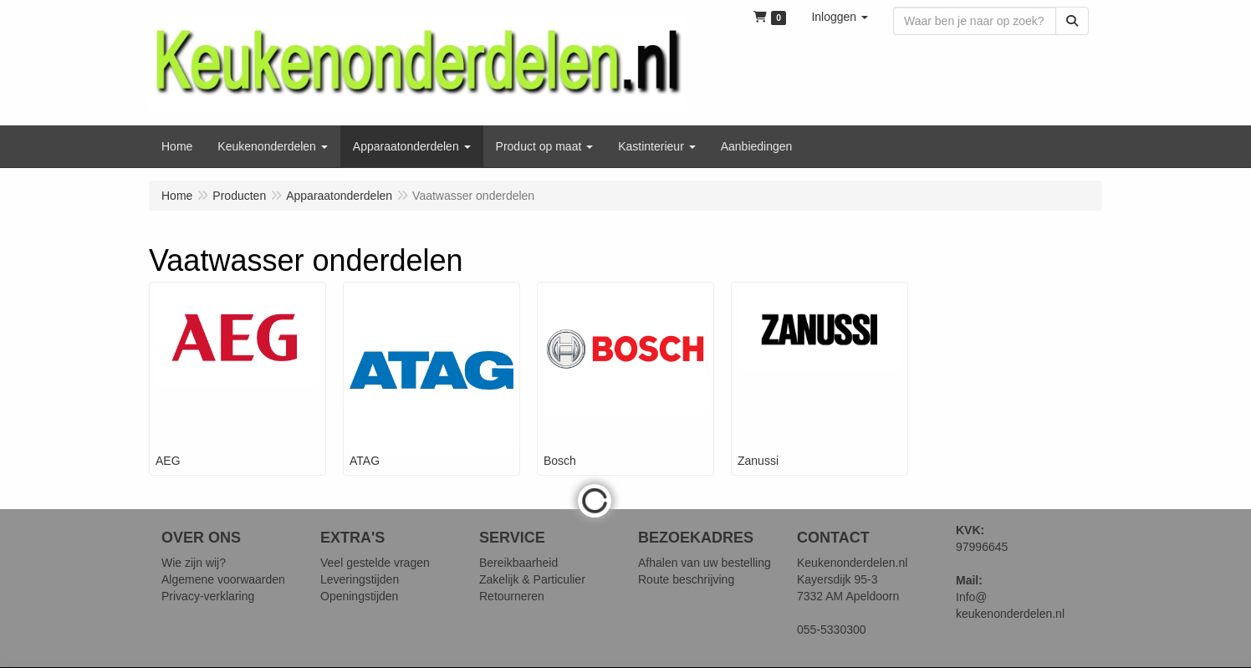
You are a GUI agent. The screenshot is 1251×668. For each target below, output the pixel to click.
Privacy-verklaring (207, 596)
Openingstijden (359, 596)
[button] (840, 16)
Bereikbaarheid (518, 562)
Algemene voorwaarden (223, 579)
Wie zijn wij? (193, 562)
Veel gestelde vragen (375, 562)
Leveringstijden (359, 579)
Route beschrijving (686, 579)
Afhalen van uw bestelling (704, 562)
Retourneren (511, 596)
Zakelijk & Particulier (532, 579)
